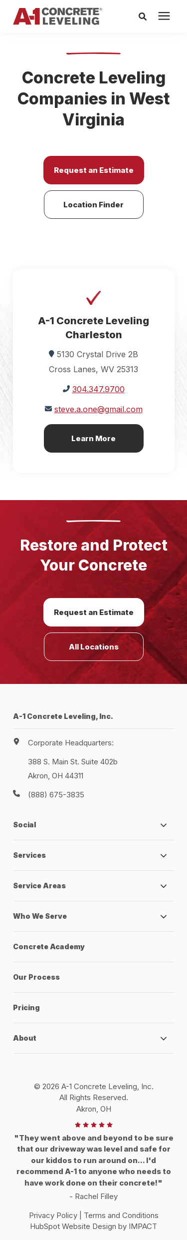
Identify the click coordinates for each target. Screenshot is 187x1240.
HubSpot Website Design (73, 1226)
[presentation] (164, 16)
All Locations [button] (94, 646)
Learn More (93, 438)
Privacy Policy (53, 1215)
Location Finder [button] (93, 204)
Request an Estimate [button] (94, 170)
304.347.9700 (98, 389)
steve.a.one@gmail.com (98, 409)
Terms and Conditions (121, 1215)
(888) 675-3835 (56, 794)
